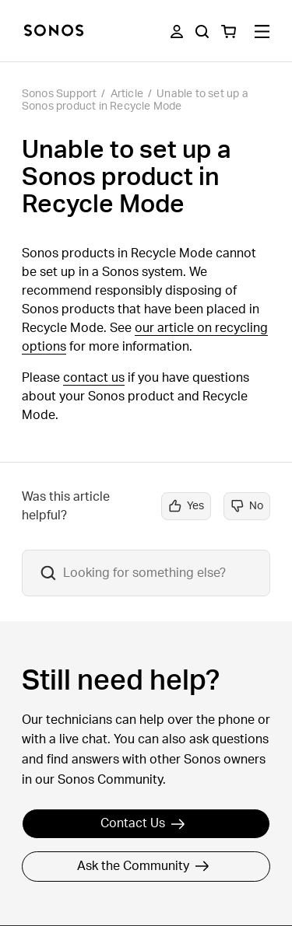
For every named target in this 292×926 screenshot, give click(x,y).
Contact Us (142, 823)
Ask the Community (143, 866)
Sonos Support (59, 94)
